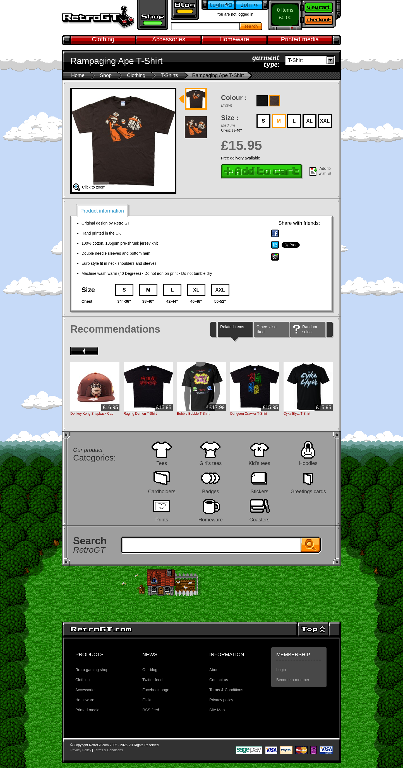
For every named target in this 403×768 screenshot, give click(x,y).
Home (78, 75)
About (214, 669)
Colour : (234, 97)
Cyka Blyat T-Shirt (297, 414)
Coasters (259, 519)
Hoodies (308, 463)
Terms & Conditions (226, 690)
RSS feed (150, 710)
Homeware (234, 39)
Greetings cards (308, 491)
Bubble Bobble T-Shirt (193, 414)
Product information (102, 211)
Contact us (218, 680)
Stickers (259, 491)
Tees (161, 463)
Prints (161, 519)
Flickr (147, 700)
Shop (106, 75)
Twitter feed (152, 680)
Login (281, 669)
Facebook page (155, 690)
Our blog (149, 669)
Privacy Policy (80, 750)
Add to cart (262, 171)
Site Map (217, 710)
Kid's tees (259, 463)
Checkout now (321, 21)
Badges (210, 491)
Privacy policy (221, 700)
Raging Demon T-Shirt (140, 414)
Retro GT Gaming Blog (185, 10)
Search (251, 26)
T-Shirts (169, 75)
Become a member (251, 5)
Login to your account (218, 5)
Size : (230, 117)
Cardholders (161, 491)
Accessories (168, 39)
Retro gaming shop (152, 15)
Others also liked (266, 329)
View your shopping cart (321, 7)
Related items (232, 327)
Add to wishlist (325, 171)
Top (313, 629)
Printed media (300, 39)
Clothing (103, 39)
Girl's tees (211, 463)
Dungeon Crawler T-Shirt (248, 414)
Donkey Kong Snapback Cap (91, 414)
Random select (309, 329)
